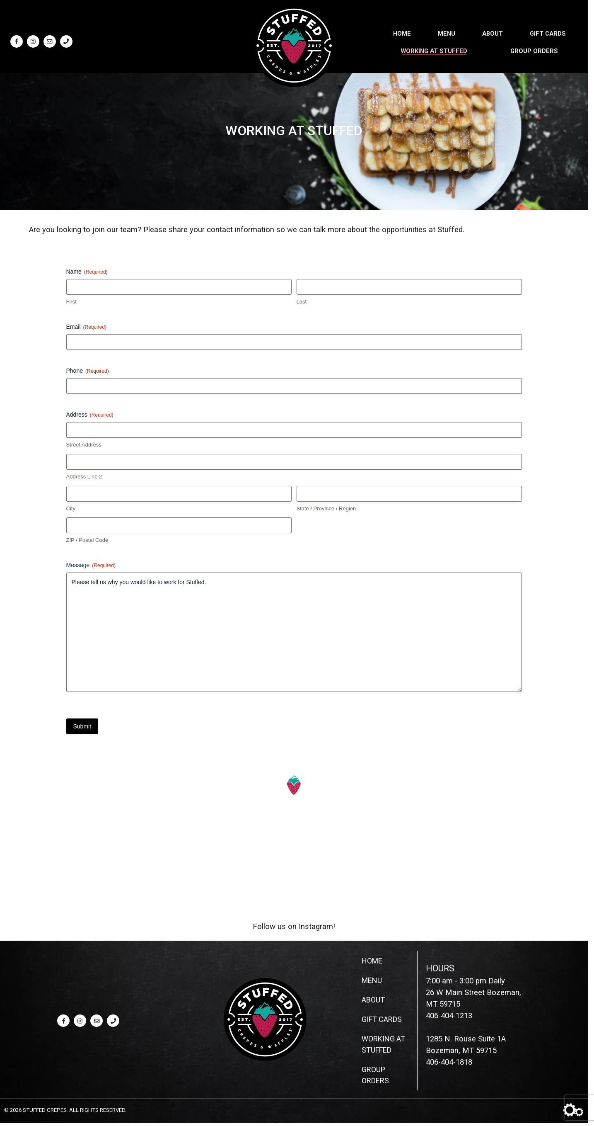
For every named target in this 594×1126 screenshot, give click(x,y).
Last (302, 301)
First (71, 301)
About (492, 32)
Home (402, 32)
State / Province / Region (326, 508)
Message (91, 565)
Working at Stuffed (434, 50)
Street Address (83, 445)
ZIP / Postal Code (87, 540)
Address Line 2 (84, 476)
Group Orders (534, 50)
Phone (87, 371)
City (70, 508)
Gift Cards (548, 32)
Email (86, 327)
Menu (446, 32)
